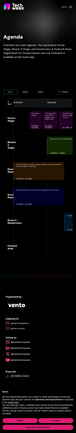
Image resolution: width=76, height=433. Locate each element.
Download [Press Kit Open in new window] (17, 376)
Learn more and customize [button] (37, 428)
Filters (63, 92)
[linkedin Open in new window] (38, 348)
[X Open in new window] (38, 354)
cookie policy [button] (13, 403)
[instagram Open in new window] (38, 342)
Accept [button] (56, 421)
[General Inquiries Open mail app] (20, 323)
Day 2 (25, 92)
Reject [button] (20, 421)
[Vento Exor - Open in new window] (38, 305)
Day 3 (40, 92)
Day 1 (10, 92)
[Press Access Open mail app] (18, 328)
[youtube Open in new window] (38, 360)
